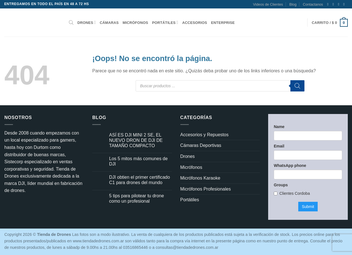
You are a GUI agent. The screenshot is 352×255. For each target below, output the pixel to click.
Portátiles (165, 22)
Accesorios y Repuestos (204, 134)
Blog (293, 4)
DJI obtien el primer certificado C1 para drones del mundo (139, 180)
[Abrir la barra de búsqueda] (71, 22)
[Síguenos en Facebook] (329, 4)
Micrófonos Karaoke (200, 178)
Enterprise (223, 23)
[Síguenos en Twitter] (339, 4)
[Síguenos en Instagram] (334, 4)
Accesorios (194, 23)
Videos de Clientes (268, 4)
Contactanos (313, 4)
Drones (86, 22)
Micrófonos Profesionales (205, 189)
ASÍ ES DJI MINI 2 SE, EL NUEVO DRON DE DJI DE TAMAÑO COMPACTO (136, 140)
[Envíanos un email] (345, 4)
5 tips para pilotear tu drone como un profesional (136, 198)
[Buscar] (297, 85)
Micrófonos (135, 23)
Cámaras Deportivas (200, 145)
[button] (330, 22)
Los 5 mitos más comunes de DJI (138, 161)
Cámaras (109, 23)
